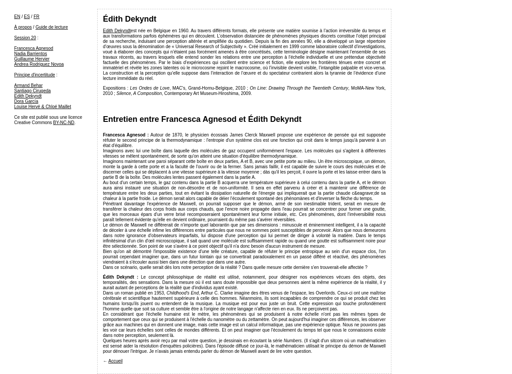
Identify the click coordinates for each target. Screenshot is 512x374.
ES (27, 16)
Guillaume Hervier (31, 59)
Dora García (26, 101)
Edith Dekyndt (28, 96)
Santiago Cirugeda (32, 90)
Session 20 (25, 37)
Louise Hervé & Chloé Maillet (42, 106)
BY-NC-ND (63, 122)
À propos (23, 27)
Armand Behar (28, 85)
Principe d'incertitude (34, 74)
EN (17, 16)
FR (36, 16)
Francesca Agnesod (33, 48)
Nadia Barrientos (30, 53)
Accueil (115, 361)
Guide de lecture (51, 27)
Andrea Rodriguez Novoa (39, 64)
